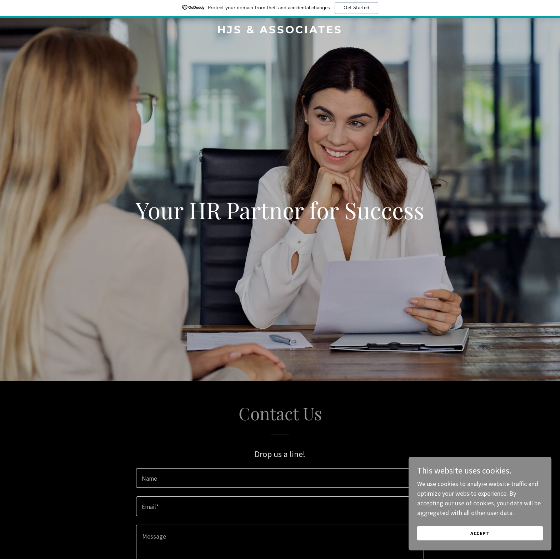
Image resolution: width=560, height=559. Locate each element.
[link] (280, 31)
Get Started (356, 7)
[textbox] (280, 478)
